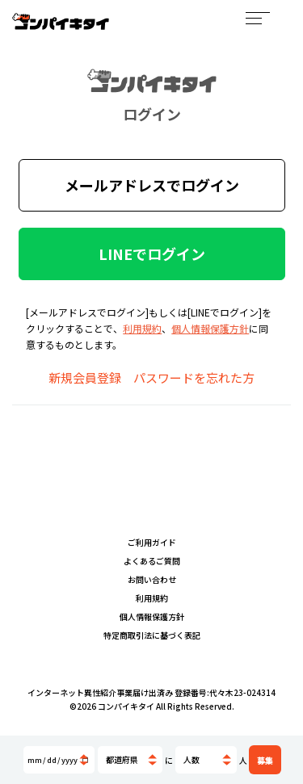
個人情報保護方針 (210, 328)
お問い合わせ (152, 579)
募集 (265, 760)
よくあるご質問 (152, 561)
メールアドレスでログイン (152, 184)
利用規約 (142, 328)
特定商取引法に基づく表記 (151, 635)
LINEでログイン (152, 253)
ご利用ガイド (152, 542)
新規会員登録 (84, 377)
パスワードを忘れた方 (194, 377)
